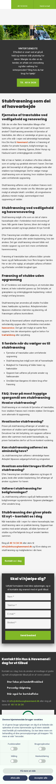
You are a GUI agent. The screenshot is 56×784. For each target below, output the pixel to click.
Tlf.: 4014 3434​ (28, 82)
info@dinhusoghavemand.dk (17, 546)
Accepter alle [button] (40, 778)
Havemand (22, 142)
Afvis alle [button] (15, 778)
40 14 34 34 (16, 543)
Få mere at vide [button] (28, 771)
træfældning (8, 335)
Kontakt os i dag (13, 561)
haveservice (8, 328)
